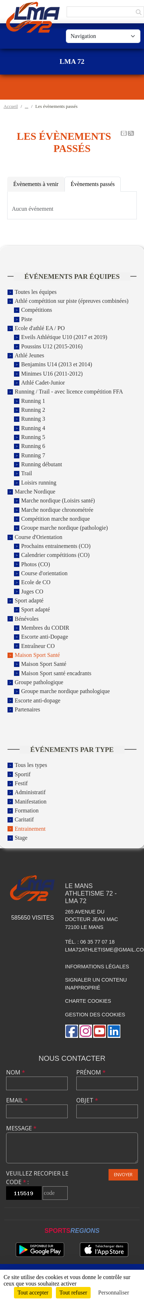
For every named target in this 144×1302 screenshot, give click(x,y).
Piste (26, 319)
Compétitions (36, 310)
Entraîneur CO (38, 646)
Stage (21, 838)
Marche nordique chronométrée (57, 510)
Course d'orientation (44, 573)
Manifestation (31, 801)
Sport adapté (29, 600)
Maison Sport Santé (37, 655)
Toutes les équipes (36, 292)
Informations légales (97, 966)
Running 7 (33, 455)
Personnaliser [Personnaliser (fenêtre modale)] (113, 1292)
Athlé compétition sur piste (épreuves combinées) (72, 301)
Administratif (30, 793)
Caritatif (24, 820)
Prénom (91, 1072)
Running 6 (33, 446)
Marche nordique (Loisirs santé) (58, 501)
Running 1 (33, 401)
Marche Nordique (35, 491)
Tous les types (31, 765)
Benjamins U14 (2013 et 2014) (56, 365)
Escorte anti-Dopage (44, 637)
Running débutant (41, 464)
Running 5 (33, 437)
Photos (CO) (35, 564)
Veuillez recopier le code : (37, 1177)
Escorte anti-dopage (38, 700)
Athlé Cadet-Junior (43, 383)
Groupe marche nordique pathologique (65, 691)
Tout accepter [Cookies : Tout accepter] (33, 1292)
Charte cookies (88, 1001)
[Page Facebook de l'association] (71, 1031)
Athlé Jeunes (29, 355)
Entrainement (30, 829)
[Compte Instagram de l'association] (85, 1031)
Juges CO (32, 591)
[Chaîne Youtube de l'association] (99, 1031)
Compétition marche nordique (55, 519)
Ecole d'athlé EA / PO (40, 328)
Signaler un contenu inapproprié (96, 984)
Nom (15, 1072)
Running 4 (33, 428)
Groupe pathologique (39, 682)
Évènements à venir (35, 184)
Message (21, 1128)
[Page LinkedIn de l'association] (113, 1031)
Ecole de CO (36, 583)
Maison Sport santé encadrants (56, 673)
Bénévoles (27, 619)
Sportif (22, 774)
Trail (26, 474)
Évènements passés (93, 184)
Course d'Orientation (38, 537)
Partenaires (27, 709)
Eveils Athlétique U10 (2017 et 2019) (64, 337)
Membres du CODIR (45, 628)
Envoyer (123, 1175)
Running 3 (33, 419)
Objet (87, 1100)
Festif (21, 783)
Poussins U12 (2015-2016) (52, 346)
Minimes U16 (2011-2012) (52, 374)
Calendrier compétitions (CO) (55, 555)
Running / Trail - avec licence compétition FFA (69, 392)
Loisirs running (38, 483)
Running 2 (33, 410)
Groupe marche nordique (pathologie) (64, 528)
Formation (27, 810)
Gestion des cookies (95, 1014)
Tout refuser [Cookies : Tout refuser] (73, 1292)
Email (17, 1100)
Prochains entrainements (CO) (56, 546)
